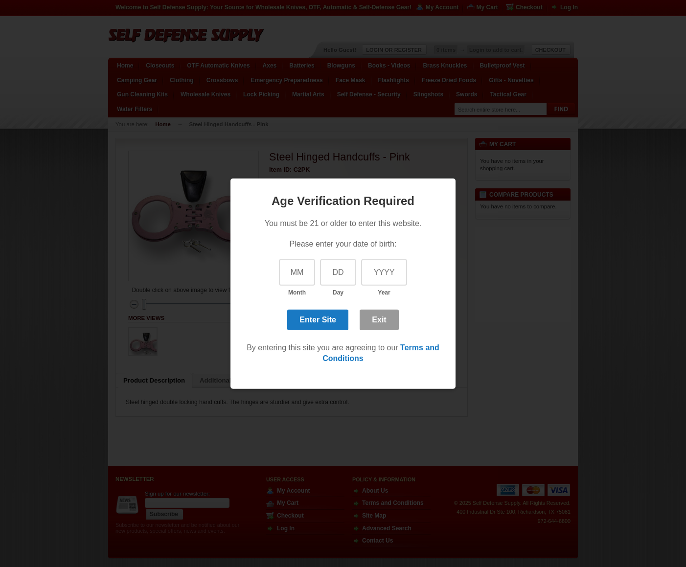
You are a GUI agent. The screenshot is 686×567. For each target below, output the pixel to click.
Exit (379, 320)
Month (297, 292)
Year (384, 292)
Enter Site (317, 320)
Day (338, 292)
